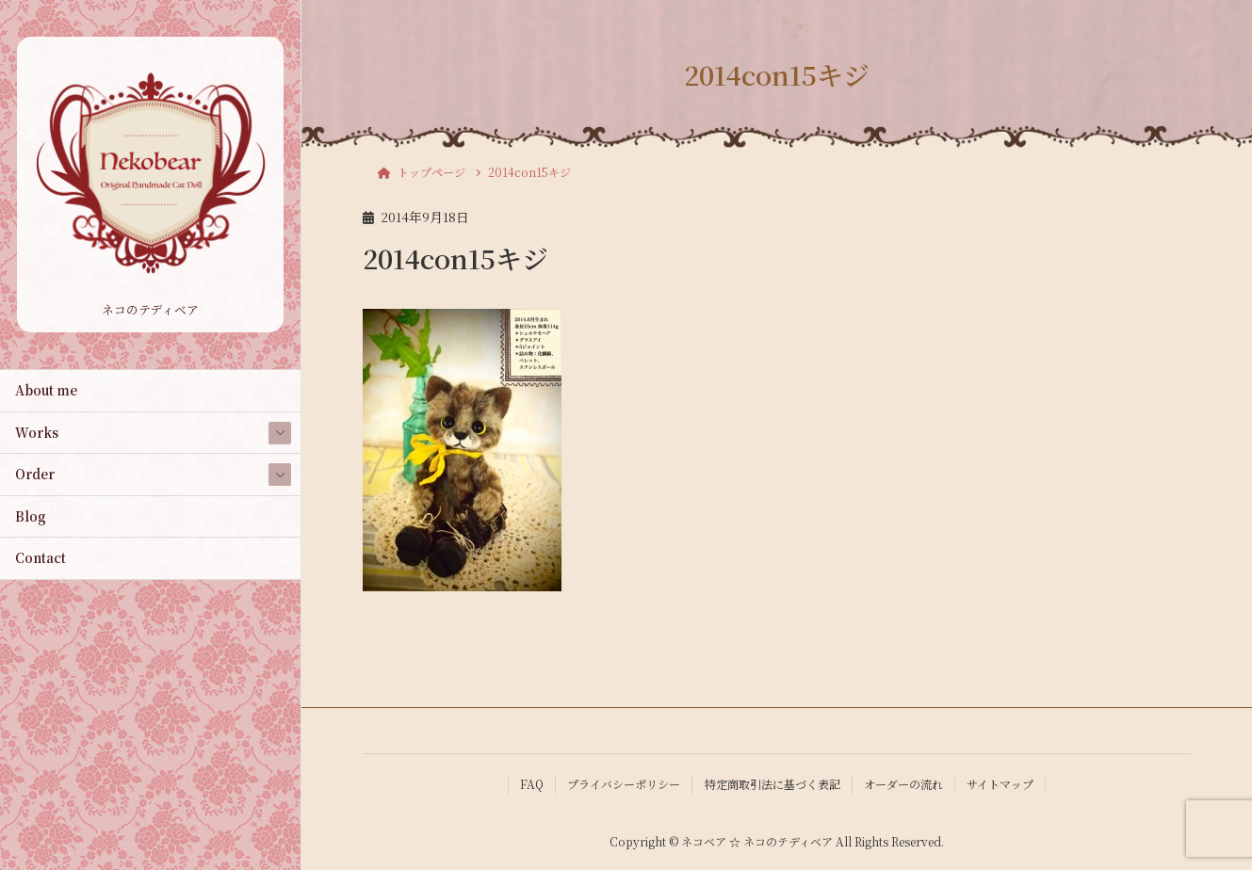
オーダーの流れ (903, 784)
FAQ (532, 784)
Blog (30, 516)
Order (35, 473)
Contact (40, 557)
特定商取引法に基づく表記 (772, 784)
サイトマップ (1000, 784)
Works (36, 432)
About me (46, 389)
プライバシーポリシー (623, 784)
